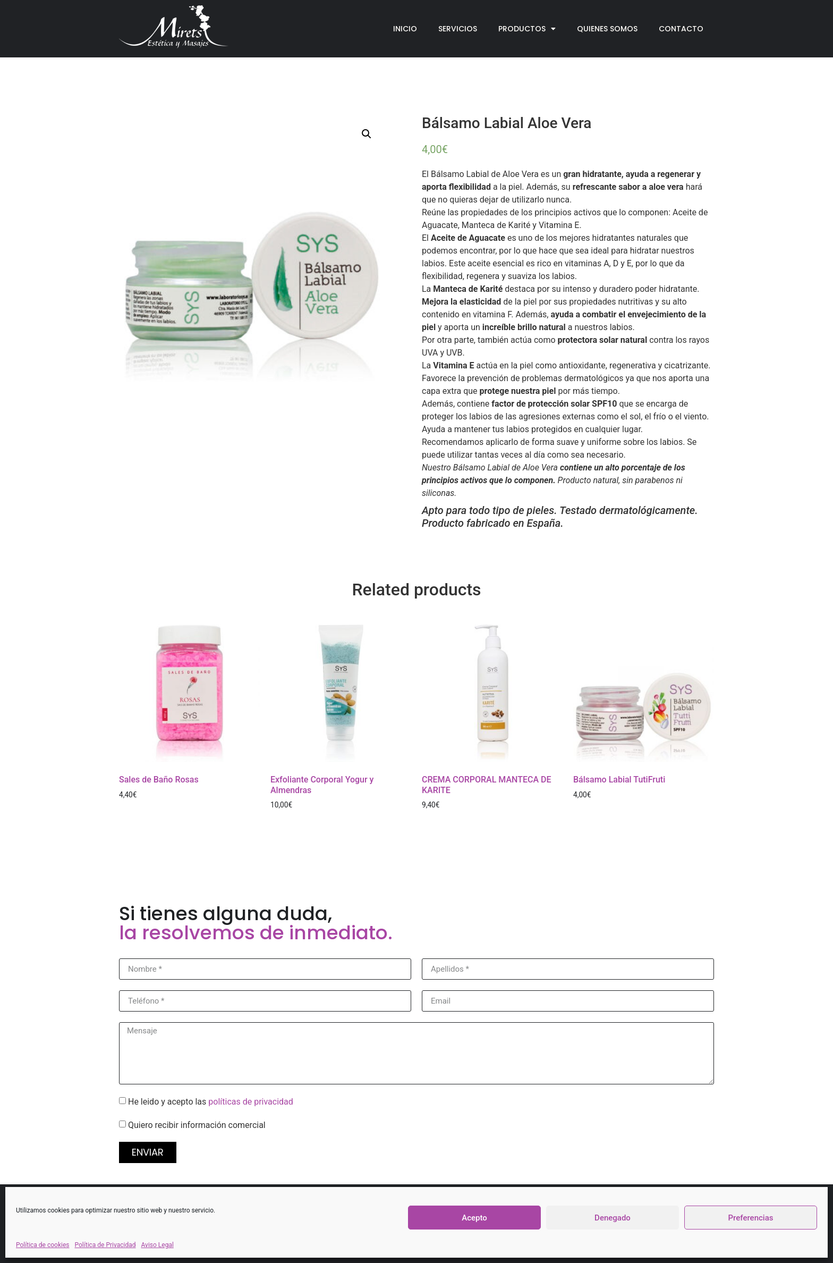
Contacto (681, 28)
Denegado (612, 1218)
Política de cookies (43, 1245)
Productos (527, 29)
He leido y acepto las (210, 1102)
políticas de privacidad (250, 1102)
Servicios (457, 28)
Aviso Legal (157, 1245)
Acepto (474, 1218)
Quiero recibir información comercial (197, 1125)
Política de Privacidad (105, 1245)
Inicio (405, 28)
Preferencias (751, 1218)
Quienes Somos (607, 28)
